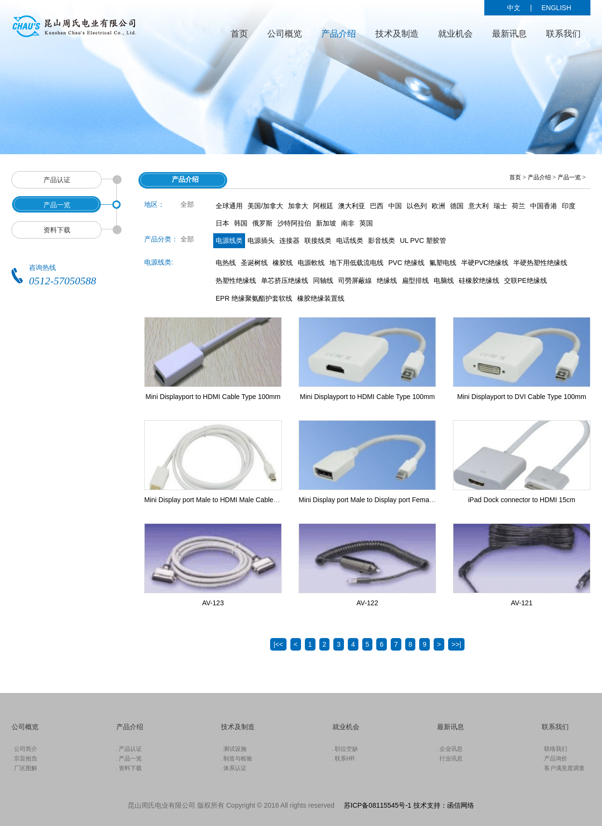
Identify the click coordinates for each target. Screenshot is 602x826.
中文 (513, 8)
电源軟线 (311, 262)
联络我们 (555, 749)
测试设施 (234, 749)
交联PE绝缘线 (525, 280)
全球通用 (229, 206)
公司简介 (25, 749)
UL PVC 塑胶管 (423, 240)
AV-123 (213, 603)
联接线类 (317, 240)
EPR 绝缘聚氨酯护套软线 (254, 298)
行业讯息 (451, 758)
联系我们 (563, 34)
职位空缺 (346, 749)
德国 (457, 206)
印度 (568, 206)
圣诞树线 (254, 262)
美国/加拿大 (265, 206)
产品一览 (569, 177)
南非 (348, 223)
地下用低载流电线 (356, 262)
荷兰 (518, 206)
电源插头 (260, 240)
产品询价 (555, 758)
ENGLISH (556, 8)
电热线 (226, 262)
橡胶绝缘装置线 (320, 298)
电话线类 (349, 240)
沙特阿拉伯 (294, 223)
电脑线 (444, 280)
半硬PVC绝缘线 (485, 262)
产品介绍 (338, 34)
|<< (278, 644)
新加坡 (326, 223)
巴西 (376, 206)
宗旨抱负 (25, 758)
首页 (239, 34)
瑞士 (500, 206)
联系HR (345, 758)
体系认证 (234, 768)
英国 (366, 223)
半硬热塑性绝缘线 (540, 262)
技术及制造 (397, 34)
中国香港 (543, 206)
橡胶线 (283, 262)
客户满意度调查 (564, 768)
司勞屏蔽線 (355, 280)
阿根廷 (323, 206)
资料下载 (130, 768)
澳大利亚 (351, 206)
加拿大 (298, 206)
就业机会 (455, 34)
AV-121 (522, 603)
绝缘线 (387, 280)
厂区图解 (25, 768)
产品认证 (130, 749)
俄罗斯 (262, 223)
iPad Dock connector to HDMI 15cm (521, 500)
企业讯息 (451, 749)
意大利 (478, 206)
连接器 (289, 240)
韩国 (240, 223)
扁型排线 (415, 280)
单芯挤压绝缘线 (284, 280)
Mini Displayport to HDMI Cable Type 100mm (213, 396)
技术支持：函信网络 (443, 805)
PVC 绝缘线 (406, 262)
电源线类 (229, 240)
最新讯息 (509, 34)
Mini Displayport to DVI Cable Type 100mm (521, 396)
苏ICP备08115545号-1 (377, 805)
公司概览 (284, 34)
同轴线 (323, 280)
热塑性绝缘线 (236, 280)
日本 (222, 223)
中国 (395, 206)
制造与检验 (237, 758)
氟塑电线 (442, 262)
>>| (456, 644)
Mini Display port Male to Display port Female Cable (376, 500)
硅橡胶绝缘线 (479, 280)
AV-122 (367, 603)
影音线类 (381, 240)
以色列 (417, 206)
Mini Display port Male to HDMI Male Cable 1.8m (217, 500)
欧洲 (438, 206)
